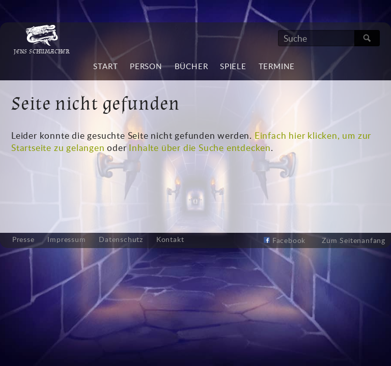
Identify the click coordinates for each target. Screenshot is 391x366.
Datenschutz (121, 239)
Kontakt (170, 239)
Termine (277, 66)
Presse (23, 239)
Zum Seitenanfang (353, 240)
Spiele (233, 66)
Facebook (284, 240)
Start (105, 66)
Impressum (66, 239)
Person (146, 66)
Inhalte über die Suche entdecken (200, 147)
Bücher (191, 66)
